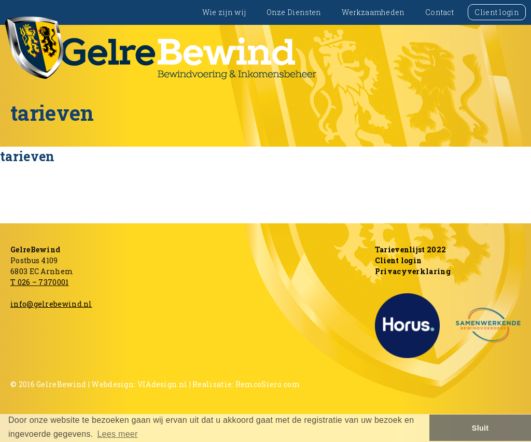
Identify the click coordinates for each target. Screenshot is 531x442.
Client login (496, 12)
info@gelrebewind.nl (51, 304)
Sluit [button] (480, 428)
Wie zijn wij (224, 12)
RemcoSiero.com (267, 384)
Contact (439, 12)
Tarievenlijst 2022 (410, 249)
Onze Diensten (294, 12)
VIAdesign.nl (162, 384)
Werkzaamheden (373, 12)
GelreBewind (61, 384)
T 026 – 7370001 (39, 282)
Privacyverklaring (413, 271)
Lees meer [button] (117, 434)
